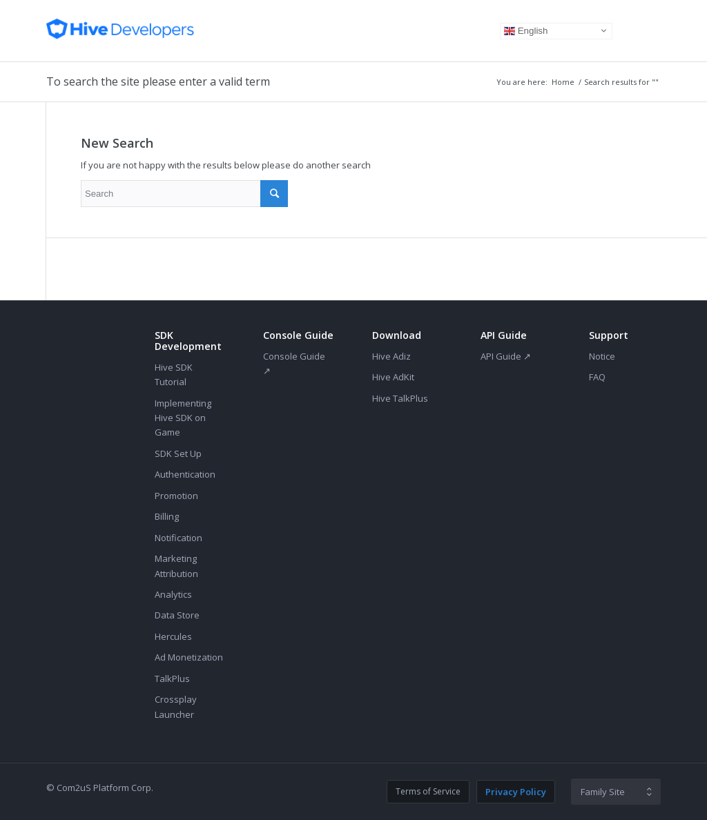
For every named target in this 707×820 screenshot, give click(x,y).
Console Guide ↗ (294, 363)
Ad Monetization (189, 657)
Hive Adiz (391, 356)
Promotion (176, 495)
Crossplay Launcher (176, 706)
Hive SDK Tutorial (174, 374)
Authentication (185, 474)
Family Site (603, 791)
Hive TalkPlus (400, 398)
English (526, 30)
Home (563, 82)
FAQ (597, 377)
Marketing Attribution (176, 565)
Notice (602, 356)
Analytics (173, 594)
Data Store (177, 615)
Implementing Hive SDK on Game (183, 418)
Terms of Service (428, 791)
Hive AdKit (393, 377)
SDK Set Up (178, 453)
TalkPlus (172, 678)
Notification (178, 537)
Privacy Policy (515, 791)
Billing (167, 516)
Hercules (173, 636)
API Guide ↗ (506, 356)
